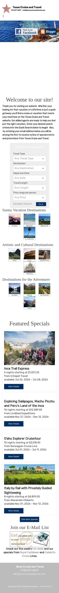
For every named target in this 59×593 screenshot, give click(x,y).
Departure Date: (21, 173)
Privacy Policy (46, 586)
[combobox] (29, 159)
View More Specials (29, 519)
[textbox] (29, 158)
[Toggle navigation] (3, 16)
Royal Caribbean (30, 552)
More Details (13, 386)
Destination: (19, 163)
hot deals (37, 548)
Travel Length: (20, 183)
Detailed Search (22, 203)
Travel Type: (19, 153)
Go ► (41, 204)
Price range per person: (25, 192)
